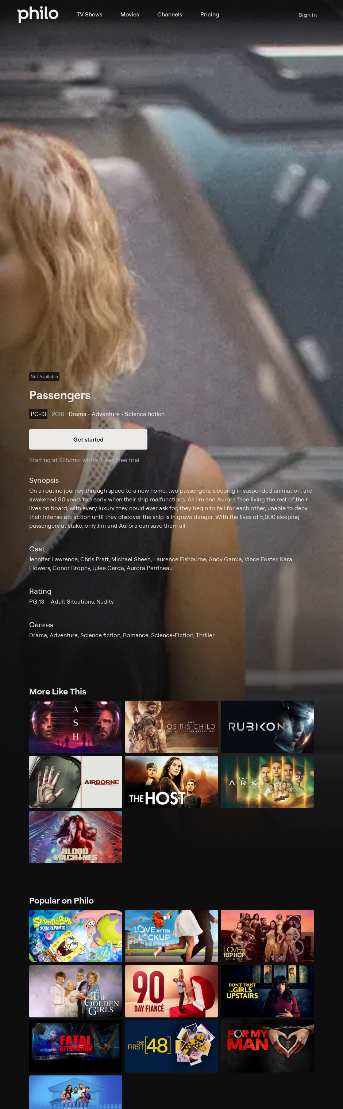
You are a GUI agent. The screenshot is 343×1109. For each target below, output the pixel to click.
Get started (88, 439)
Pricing (209, 14)
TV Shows (89, 14)
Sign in (307, 14)
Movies (129, 14)
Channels (169, 14)
